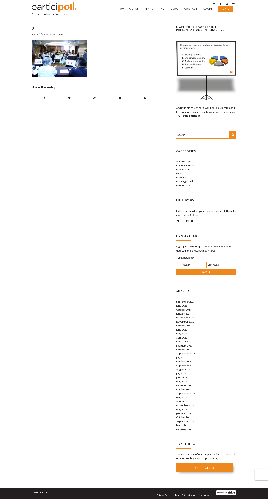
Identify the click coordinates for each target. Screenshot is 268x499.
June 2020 (181, 329)
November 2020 (185, 321)
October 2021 (183, 309)
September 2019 (185, 353)
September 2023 (185, 301)
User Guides (183, 185)
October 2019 (183, 349)
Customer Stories (186, 165)
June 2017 (181, 377)
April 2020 (181, 337)
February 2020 (184, 345)
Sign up (206, 272)
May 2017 (181, 381)
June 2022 (181, 305)
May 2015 (181, 409)
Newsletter (182, 177)
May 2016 (181, 397)
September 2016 (185, 393)
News (179, 173)
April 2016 (181, 401)
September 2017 (185, 365)
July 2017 (181, 373)
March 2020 (182, 341)
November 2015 (185, 405)
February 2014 (184, 429)
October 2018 (183, 361)
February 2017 (184, 385)
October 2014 (183, 417)
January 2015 (183, 413)
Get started (204, 467)
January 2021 (183, 313)
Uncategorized (184, 181)
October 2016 (183, 389)
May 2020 (181, 333)
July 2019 (181, 357)
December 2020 (185, 317)
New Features (184, 169)
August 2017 (183, 369)
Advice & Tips (183, 161)
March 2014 (182, 425)
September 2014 (185, 421)
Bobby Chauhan (56, 34)
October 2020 (183, 325)
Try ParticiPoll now (188, 115)
